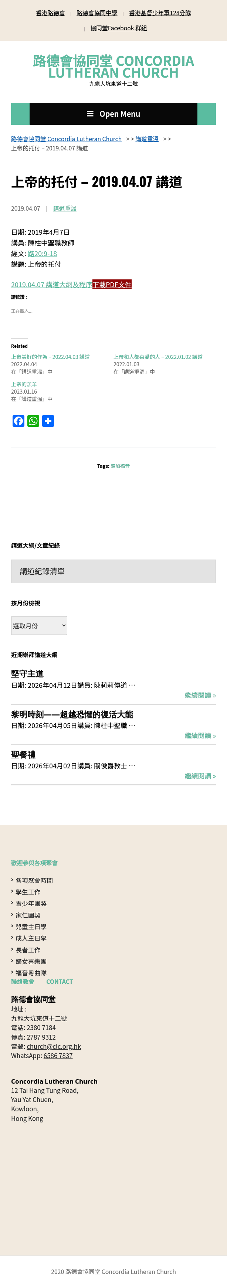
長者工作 (28, 949)
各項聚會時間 (34, 880)
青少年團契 (31, 903)
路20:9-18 (42, 253)
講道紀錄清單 (42, 570)
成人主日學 (31, 937)
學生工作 (28, 891)
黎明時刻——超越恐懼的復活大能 (72, 714)
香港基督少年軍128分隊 (160, 13)
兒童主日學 (31, 926)
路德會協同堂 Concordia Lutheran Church (113, 65)
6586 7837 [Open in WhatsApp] (58, 1055)
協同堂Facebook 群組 (118, 28)
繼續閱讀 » (200, 695)
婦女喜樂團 (31, 961)
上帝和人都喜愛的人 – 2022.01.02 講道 (158, 356)
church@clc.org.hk (54, 1046)
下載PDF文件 (112, 284)
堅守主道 (27, 673)
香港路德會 (50, 13)
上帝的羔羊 (24, 384)
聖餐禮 (23, 754)
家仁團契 (28, 915)
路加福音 (120, 465)
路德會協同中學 (97, 13)
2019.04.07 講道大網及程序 (51, 284)
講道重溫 (65, 208)
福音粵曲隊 (31, 972)
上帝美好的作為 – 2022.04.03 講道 (50, 356)
